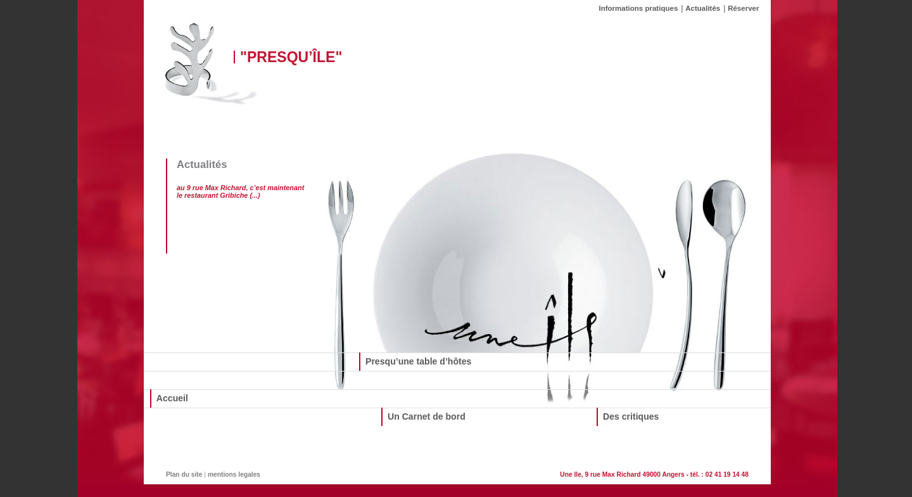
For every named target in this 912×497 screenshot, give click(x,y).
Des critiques (631, 416)
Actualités (702, 8)
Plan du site (184, 474)
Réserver (743, 8)
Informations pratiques (638, 8)
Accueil (172, 398)
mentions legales (234, 474)
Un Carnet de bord (427, 416)
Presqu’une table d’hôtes (418, 361)
